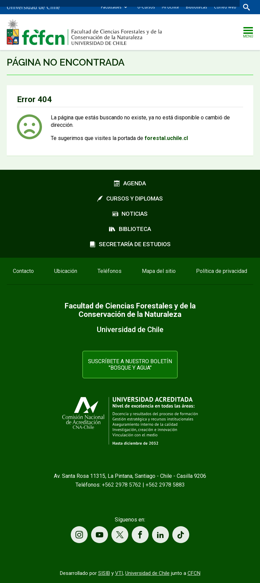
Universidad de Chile (147, 573)
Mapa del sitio (159, 271)
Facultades (111, 7)
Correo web (225, 7)
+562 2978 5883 (165, 485)
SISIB (104, 573)
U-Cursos (146, 7)
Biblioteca (130, 229)
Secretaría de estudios (130, 244)
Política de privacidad (221, 271)
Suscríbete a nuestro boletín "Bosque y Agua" (130, 364)
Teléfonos (110, 271)
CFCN (194, 573)
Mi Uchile (170, 7)
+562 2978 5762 (121, 485)
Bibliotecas (196, 7)
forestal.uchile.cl (166, 138)
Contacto (23, 271)
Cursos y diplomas (130, 198)
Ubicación (65, 271)
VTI (119, 573)
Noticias (130, 213)
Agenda (130, 183)
